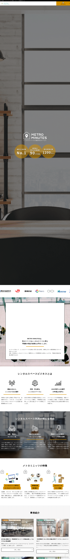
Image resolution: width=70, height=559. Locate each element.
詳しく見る (17, 549)
